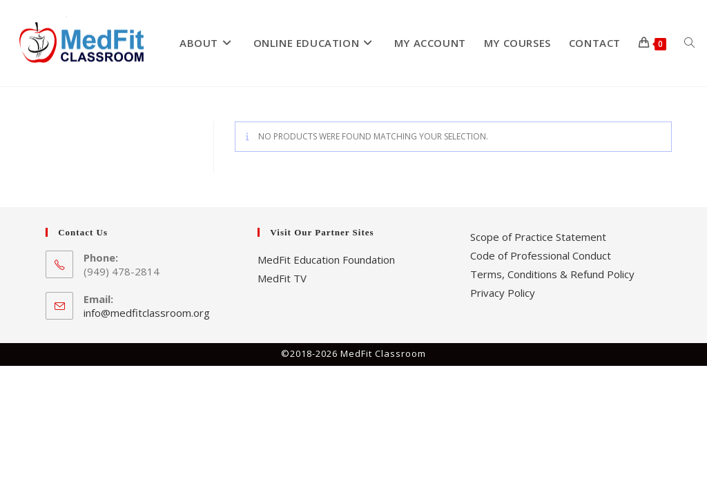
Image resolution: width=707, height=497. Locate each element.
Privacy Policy (502, 293)
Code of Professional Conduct (540, 255)
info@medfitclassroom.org (147, 313)
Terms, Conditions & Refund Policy (552, 274)
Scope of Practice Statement (538, 237)
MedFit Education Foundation (326, 259)
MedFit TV (282, 278)
